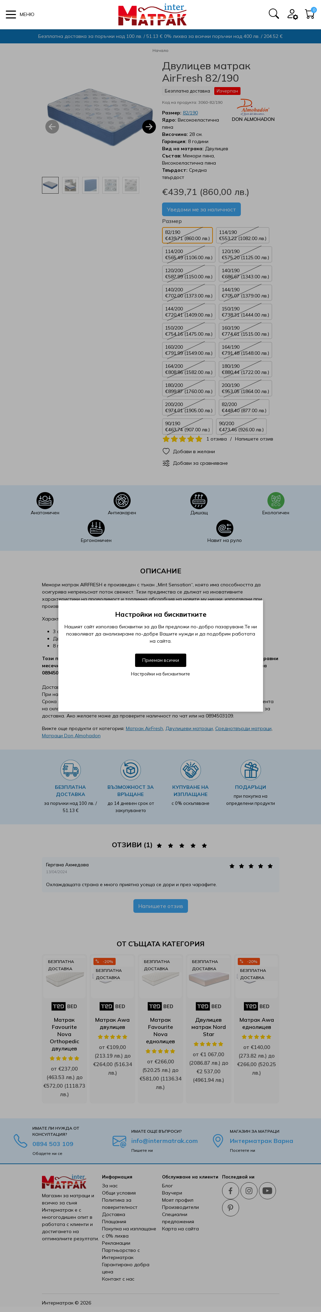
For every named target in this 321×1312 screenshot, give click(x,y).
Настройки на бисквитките (160, 673)
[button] (20, 14)
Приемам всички (160, 660)
